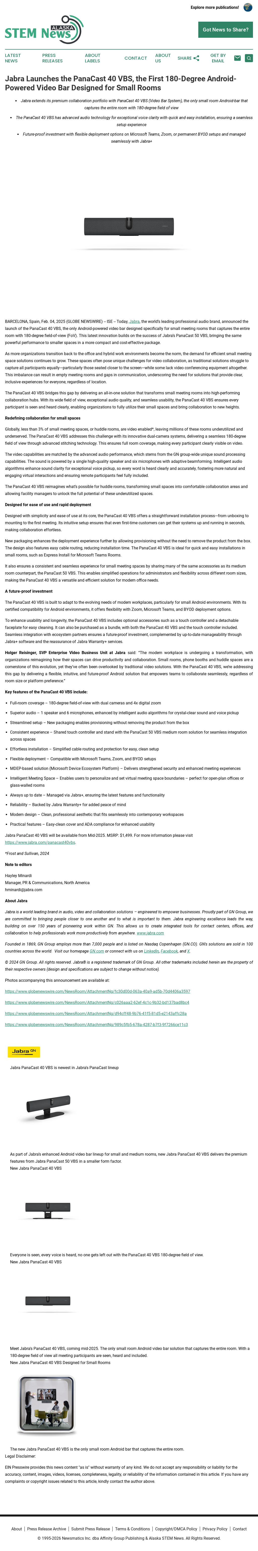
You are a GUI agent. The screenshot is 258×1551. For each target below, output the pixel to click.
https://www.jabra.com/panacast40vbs (40, 842)
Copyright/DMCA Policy (176, 1529)
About (16, 1529)
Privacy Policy (215, 1529)
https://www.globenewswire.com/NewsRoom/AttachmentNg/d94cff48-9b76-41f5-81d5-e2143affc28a (96, 1013)
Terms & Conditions (132, 1529)
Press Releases (52, 58)
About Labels (93, 58)
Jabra (134, 321)
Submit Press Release (90, 1529)
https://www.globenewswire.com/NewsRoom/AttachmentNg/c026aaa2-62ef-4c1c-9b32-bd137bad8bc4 (97, 1002)
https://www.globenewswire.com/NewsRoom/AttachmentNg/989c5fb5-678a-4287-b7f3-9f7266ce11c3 (96, 1024)
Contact (135, 58)
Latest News (13, 58)
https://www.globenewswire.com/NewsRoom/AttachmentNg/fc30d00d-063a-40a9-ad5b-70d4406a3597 (97, 991)
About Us (163, 58)
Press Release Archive (46, 1529)
